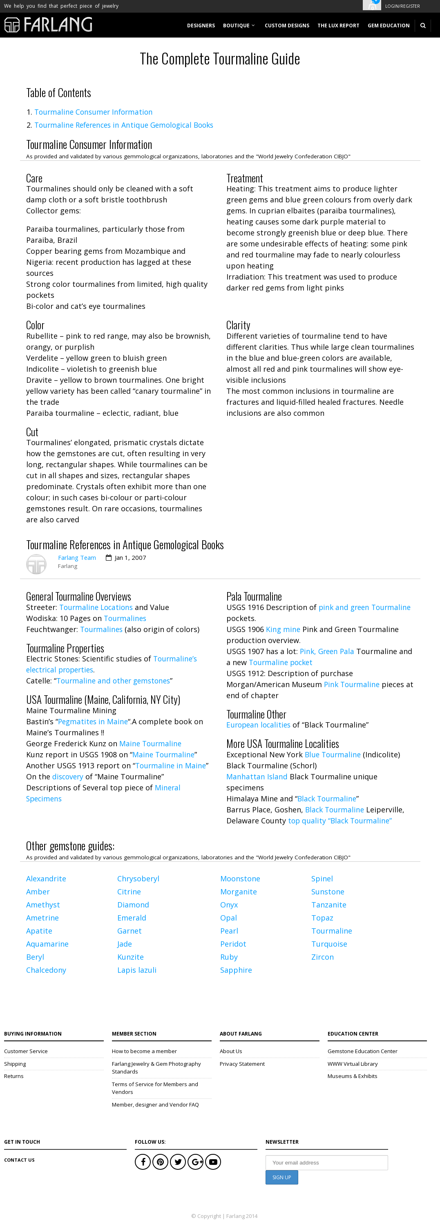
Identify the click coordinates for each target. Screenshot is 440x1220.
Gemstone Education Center (363, 1051)
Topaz (322, 918)
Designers (201, 25)
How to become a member (144, 1051)
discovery (68, 776)
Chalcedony (46, 970)
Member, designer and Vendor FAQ (155, 1104)
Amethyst (43, 904)
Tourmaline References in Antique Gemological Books (128, 125)
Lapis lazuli (136, 970)
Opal (228, 918)
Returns (14, 1076)
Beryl (35, 957)
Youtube (213, 1162)
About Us (231, 1051)
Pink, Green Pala (328, 651)
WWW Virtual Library (353, 1063)
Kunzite (130, 957)
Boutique (236, 25)
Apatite (39, 931)
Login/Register (402, 6)
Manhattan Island (257, 776)
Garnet (129, 931)
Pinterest (160, 1162)
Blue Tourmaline (334, 754)
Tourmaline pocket (297, 662)
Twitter (178, 1162)
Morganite (238, 891)
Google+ (195, 1162)
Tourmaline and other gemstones (115, 680)
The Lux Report (338, 25)
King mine (283, 629)
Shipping (15, 1063)
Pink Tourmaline (353, 684)
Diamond (133, 904)
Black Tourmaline (328, 798)
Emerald (131, 918)
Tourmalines (126, 618)
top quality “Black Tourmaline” (341, 820)
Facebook (143, 1162)
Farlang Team (77, 557)
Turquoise (329, 944)
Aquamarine (47, 944)
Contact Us (19, 1160)
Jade (124, 944)
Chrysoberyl (138, 878)
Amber (38, 891)
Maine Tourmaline (151, 743)
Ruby (229, 957)
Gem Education (389, 25)
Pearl (229, 931)
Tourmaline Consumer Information (96, 112)
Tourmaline (331, 931)
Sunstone (327, 891)
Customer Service (26, 1051)
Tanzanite (328, 904)
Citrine (129, 891)
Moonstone (240, 878)
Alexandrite (46, 878)
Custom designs (287, 25)
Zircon (322, 957)
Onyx (229, 904)
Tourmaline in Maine (171, 765)
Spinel (322, 878)
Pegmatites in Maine (94, 721)
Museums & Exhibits (352, 1076)
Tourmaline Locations (97, 607)
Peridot (233, 944)
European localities (260, 725)
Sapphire (236, 970)
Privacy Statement (242, 1063)
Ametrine (42, 918)
